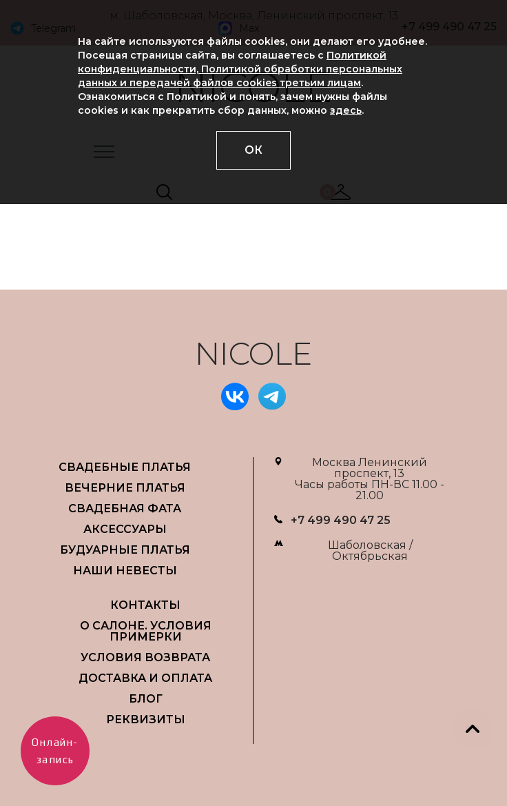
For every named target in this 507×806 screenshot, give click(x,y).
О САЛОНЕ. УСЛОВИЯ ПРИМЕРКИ (145, 631)
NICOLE (253, 353)
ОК (253, 150)
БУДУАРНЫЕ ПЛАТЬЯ (125, 549)
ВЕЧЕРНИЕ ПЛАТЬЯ (125, 487)
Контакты (145, 605)
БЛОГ (146, 698)
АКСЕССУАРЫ (125, 529)
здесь (346, 110)
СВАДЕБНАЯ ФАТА (124, 508)
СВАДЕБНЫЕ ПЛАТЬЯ (125, 467)
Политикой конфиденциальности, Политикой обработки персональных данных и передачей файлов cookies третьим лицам (240, 69)
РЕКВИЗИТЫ (145, 719)
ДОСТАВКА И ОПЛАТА (145, 678)
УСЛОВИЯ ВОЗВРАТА (145, 657)
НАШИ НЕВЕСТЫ (125, 570)
